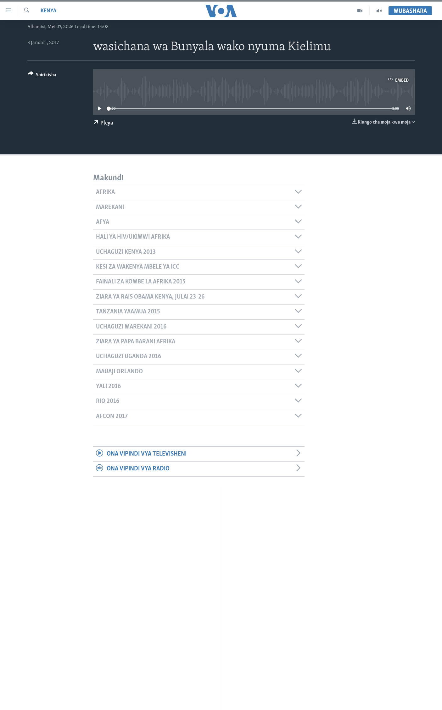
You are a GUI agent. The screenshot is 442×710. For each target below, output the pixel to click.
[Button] (42, 75)
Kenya (48, 11)
